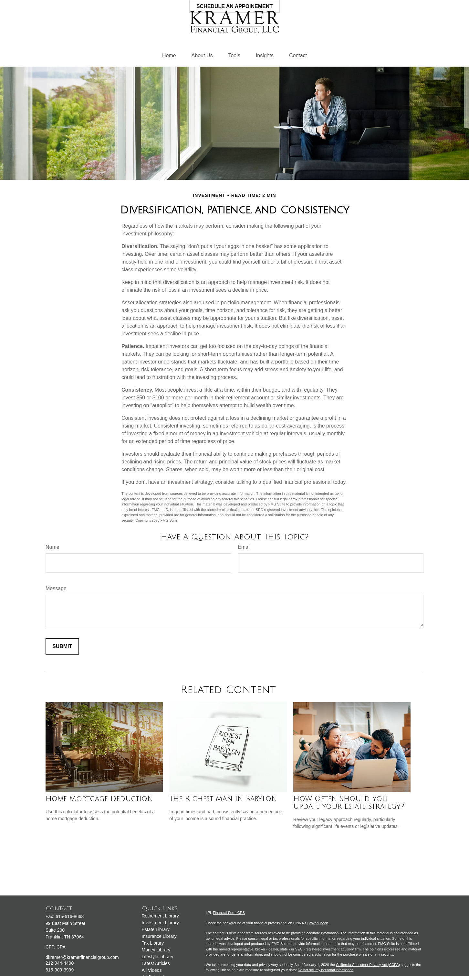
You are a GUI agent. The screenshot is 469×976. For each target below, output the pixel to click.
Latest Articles (156, 963)
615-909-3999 (60, 969)
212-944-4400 (60, 963)
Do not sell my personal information (325, 970)
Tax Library (153, 943)
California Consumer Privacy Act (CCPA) (368, 965)
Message (56, 588)
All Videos (152, 970)
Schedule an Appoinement (234, 6)
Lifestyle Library (157, 956)
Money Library (156, 949)
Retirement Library (160, 915)
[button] (169, 55)
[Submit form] (62, 646)
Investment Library (160, 922)
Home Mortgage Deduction (99, 799)
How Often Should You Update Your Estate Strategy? (348, 802)
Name (52, 547)
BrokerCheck (317, 923)
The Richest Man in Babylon (223, 799)
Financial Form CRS (229, 913)
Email (244, 547)
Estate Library (156, 929)
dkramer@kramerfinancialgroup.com (82, 957)
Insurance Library (159, 936)
